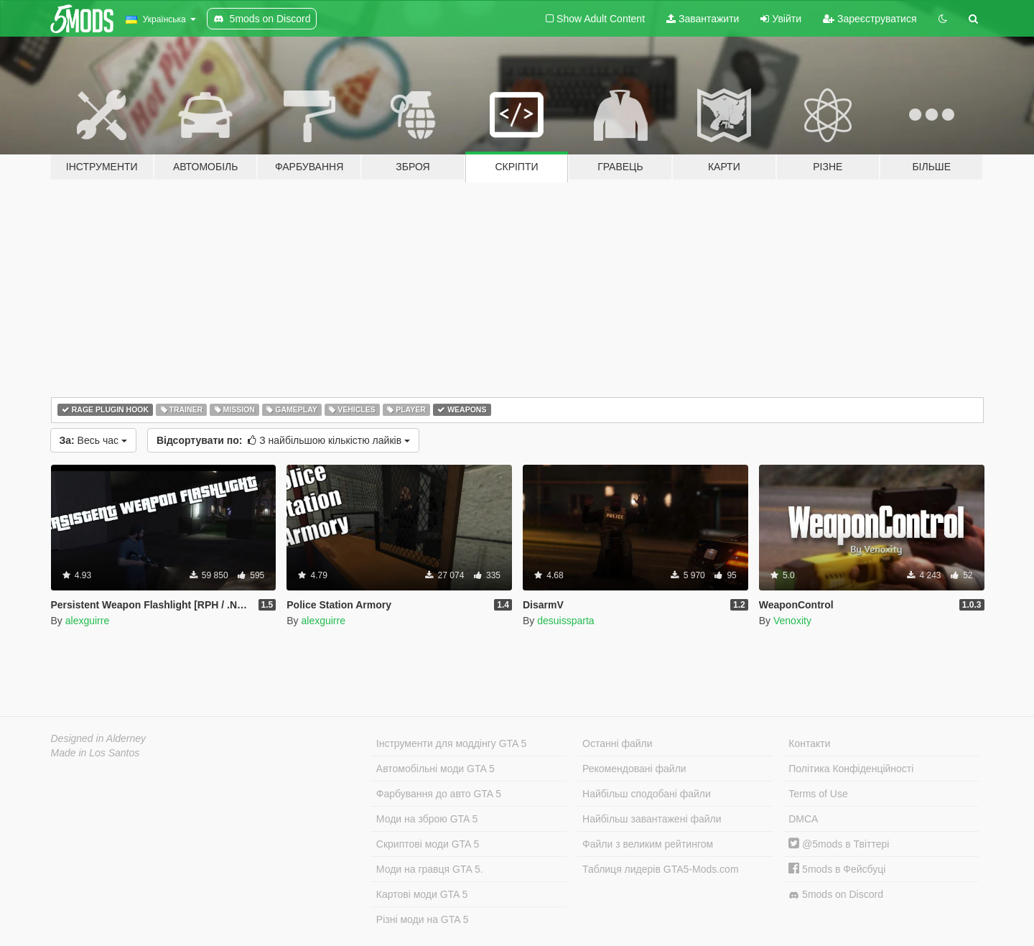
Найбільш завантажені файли (651, 819)
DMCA (803, 819)
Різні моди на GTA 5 (422, 919)
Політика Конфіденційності (850, 768)
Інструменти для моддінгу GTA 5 (451, 743)
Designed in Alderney (98, 738)
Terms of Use (817, 793)
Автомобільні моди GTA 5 (435, 768)
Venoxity (792, 620)
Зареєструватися (869, 18)
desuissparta (565, 620)
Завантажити (702, 18)
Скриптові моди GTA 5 (428, 844)
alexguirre (87, 620)
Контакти (809, 743)
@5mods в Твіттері (838, 844)
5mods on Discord (835, 895)
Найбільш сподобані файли (646, 793)
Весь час (93, 440)
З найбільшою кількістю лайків (283, 440)
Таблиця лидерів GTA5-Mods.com (660, 869)
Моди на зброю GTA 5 (427, 819)
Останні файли (617, 743)
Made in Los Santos (95, 753)
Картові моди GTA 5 (422, 894)
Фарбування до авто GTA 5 (438, 793)
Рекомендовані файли (634, 768)
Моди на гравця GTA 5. (429, 869)
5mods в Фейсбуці (836, 869)
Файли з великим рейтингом (647, 844)
